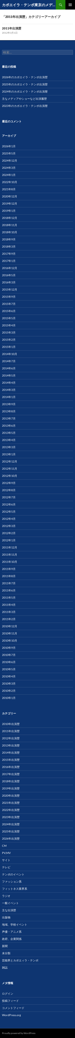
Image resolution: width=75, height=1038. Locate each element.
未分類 (6, 953)
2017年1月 (9, 260)
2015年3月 (9, 332)
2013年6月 (9, 425)
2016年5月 (9, 275)
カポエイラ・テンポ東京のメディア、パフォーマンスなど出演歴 (29, 5)
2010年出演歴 (11, 724)
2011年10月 (9, 561)
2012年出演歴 (11, 738)
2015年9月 (9, 296)
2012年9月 (9, 483)
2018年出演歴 (11, 781)
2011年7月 (9, 583)
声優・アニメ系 (12, 931)
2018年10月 (9, 232)
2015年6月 (9, 311)
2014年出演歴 (11, 752)
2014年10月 (9, 354)
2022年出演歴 (11, 810)
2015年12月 (9, 289)
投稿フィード (10, 1000)
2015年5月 (9, 318)
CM (4, 845)
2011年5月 (9, 597)
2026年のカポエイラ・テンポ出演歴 (25, 77)
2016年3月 (9, 282)
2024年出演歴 (11, 824)
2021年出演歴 (11, 802)
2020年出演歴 (11, 795)
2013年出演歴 (11, 745)
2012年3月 (9, 526)
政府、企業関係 (12, 938)
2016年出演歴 (11, 767)
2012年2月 (9, 533)
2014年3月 (9, 389)
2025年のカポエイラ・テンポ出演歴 (25, 84)
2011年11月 (9, 554)
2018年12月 (9, 218)
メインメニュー (70, 5)
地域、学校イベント (14, 924)
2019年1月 (9, 210)
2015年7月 (9, 303)
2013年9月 (9, 404)
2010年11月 (9, 633)
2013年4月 (9, 440)
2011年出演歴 (11, 28)
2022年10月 (9, 182)
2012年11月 (9, 468)
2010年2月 (9, 690)
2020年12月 (9, 196)
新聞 (5, 946)
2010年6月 (9, 662)
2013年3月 (9, 447)
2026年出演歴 (11, 838)
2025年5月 (9, 153)
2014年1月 (9, 397)
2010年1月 (9, 697)
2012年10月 (9, 475)
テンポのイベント (13, 874)
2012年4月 (9, 518)
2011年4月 (9, 604)
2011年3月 (9, 612)
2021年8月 (9, 189)
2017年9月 (9, 253)
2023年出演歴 (11, 817)
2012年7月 (9, 497)
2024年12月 (9, 160)
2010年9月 (9, 647)
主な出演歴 (9, 910)
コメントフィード (13, 1008)
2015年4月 (9, 325)
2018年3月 (9, 246)
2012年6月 (9, 504)
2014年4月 (9, 382)
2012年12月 (9, 461)
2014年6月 (9, 368)
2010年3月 (9, 683)
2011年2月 (9, 619)
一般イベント (10, 903)
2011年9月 (9, 569)
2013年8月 (9, 411)
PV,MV (6, 853)
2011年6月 (9, 590)
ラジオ (6, 896)
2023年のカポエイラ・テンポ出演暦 (25, 105)
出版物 (6, 917)
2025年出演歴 (11, 831)
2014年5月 (9, 375)
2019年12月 (9, 203)
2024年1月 (9, 175)
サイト (6, 860)
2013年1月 (9, 454)
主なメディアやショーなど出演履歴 (24, 98)
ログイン (7, 993)
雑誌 (5, 967)
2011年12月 (9, 547)
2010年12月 (9, 626)
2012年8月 (9, 490)
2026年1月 (9, 146)
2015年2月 (9, 339)
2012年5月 (9, 511)
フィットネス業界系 (14, 888)
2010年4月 (9, 676)
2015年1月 (9, 346)
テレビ (6, 867)
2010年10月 (9, 640)
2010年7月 (9, 655)
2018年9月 (9, 239)
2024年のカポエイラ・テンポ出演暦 (25, 91)
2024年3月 (9, 167)
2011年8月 (9, 576)
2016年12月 (9, 268)
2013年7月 (9, 418)
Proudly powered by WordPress (18, 1033)
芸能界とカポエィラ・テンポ (20, 960)
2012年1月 (9, 540)
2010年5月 (9, 669)
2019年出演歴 (11, 788)
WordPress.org (11, 1015)
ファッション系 (12, 881)
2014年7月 (9, 361)
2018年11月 (9, 225)
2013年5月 (9, 432)
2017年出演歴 (11, 774)
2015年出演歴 (11, 759)
